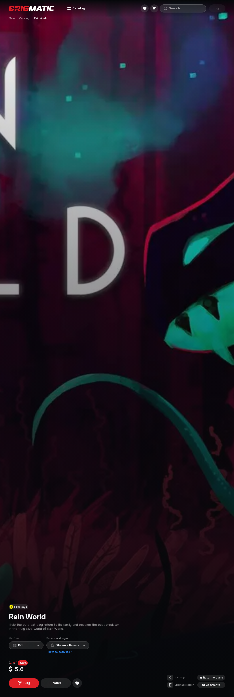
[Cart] (154, 8)
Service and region (57, 638)
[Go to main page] (31, 8)
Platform (14, 638)
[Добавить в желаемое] (77, 683)
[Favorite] (145, 8)
